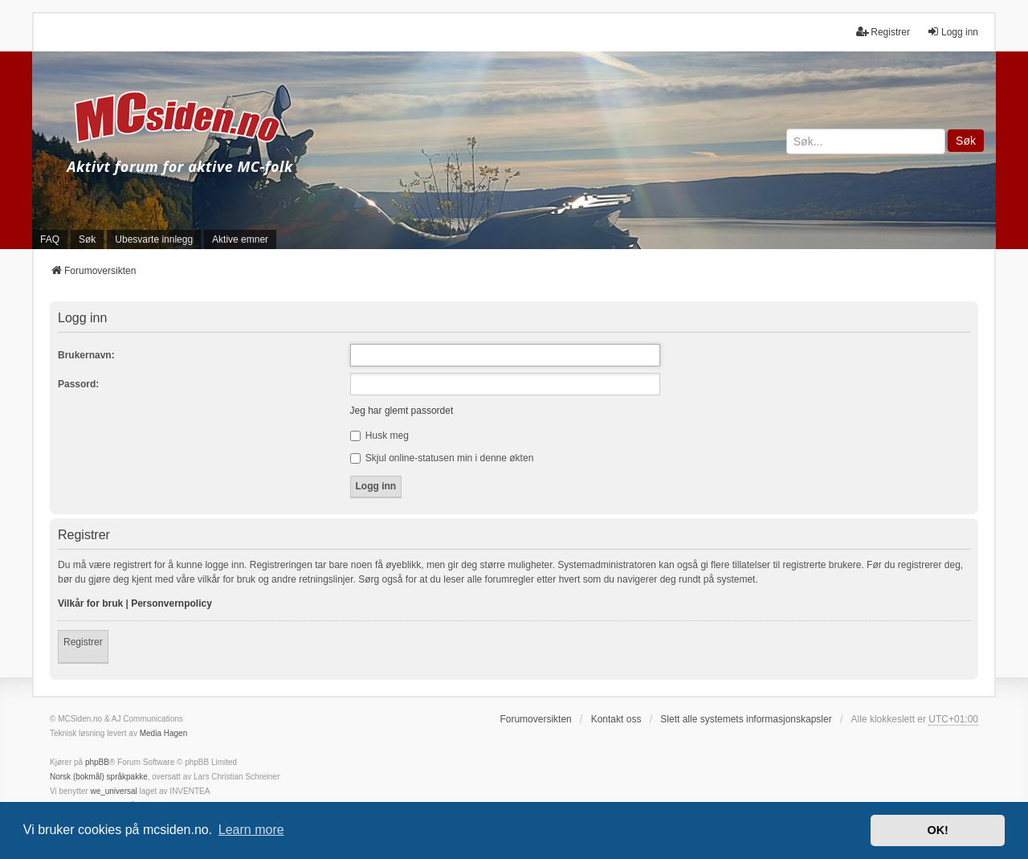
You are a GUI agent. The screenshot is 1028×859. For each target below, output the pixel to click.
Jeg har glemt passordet (402, 410)
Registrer (83, 642)
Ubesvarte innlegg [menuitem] (154, 239)
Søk (966, 140)
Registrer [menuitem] (883, 32)
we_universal (113, 791)
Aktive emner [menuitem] (240, 239)
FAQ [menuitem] (49, 239)
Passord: (78, 384)
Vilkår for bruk (90, 603)
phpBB (97, 762)
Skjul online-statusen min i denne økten (442, 458)
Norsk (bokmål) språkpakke (99, 776)
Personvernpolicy (171, 603)
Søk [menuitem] (87, 239)
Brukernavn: (86, 355)
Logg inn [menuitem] (952, 32)
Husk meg (379, 435)
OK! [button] (937, 830)
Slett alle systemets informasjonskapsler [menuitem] (745, 719)
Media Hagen (163, 733)
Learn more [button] (251, 830)
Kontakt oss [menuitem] (616, 719)
